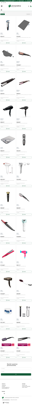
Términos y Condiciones (16, 397)
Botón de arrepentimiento (6, 399)
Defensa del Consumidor (14, 399)
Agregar (8, 42)
